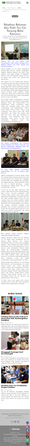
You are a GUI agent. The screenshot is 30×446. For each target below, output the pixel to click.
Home (3, 7)
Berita (19, 7)
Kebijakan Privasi (15, 432)
